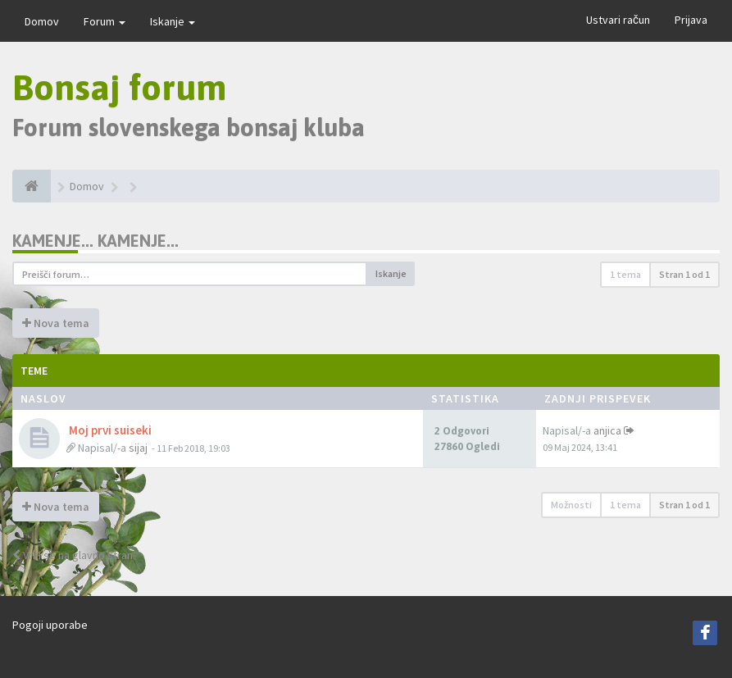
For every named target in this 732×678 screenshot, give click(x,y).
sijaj (138, 447)
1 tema (625, 274)
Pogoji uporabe (50, 624)
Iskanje (172, 21)
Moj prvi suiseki (109, 430)
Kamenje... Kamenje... (95, 240)
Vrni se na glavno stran (72, 555)
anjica (607, 430)
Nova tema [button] (55, 323)
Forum (104, 21)
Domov (42, 21)
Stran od (684, 274)
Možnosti (571, 504)
